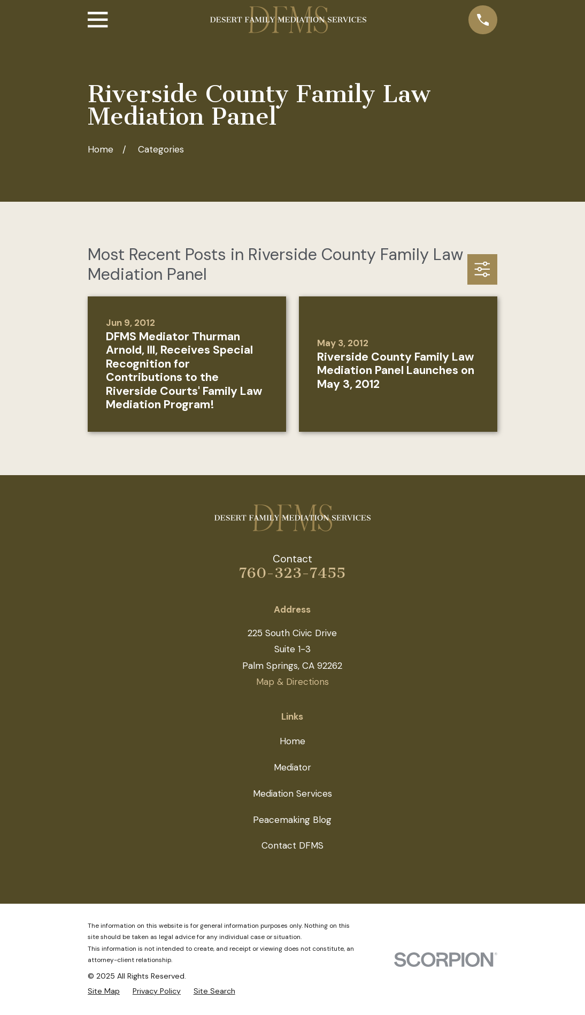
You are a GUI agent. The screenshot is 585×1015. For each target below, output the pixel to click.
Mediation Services (292, 793)
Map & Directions (292, 682)
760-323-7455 (292, 573)
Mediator (292, 767)
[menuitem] (104, 990)
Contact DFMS (292, 845)
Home (292, 741)
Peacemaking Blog (292, 820)
